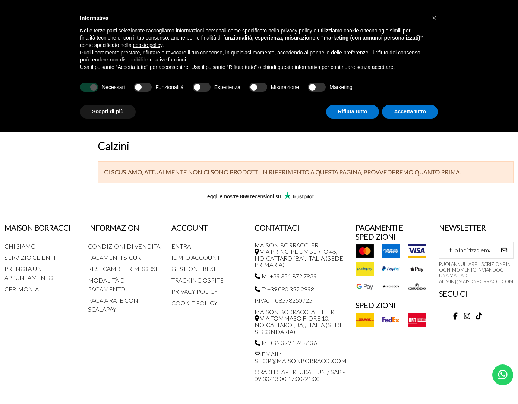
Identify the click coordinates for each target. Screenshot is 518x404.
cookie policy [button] (147, 45)
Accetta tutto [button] (410, 111)
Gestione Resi (193, 268)
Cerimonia (21, 289)
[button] (434, 18)
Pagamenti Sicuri (115, 257)
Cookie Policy (194, 302)
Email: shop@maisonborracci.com (301, 357)
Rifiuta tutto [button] (352, 111)
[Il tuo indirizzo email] (467, 250)
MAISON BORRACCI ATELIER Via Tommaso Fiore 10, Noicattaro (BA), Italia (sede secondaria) (299, 321)
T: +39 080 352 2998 (284, 289)
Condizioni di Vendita (124, 246)
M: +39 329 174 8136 (286, 342)
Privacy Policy (194, 291)
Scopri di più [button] (108, 111)
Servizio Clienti (30, 257)
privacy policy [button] (296, 31)
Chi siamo (20, 246)
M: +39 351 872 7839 (286, 276)
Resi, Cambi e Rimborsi (122, 268)
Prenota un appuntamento (28, 273)
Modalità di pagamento (107, 285)
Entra (181, 246)
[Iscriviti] (504, 250)
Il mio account (195, 257)
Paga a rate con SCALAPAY (113, 305)
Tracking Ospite (197, 280)
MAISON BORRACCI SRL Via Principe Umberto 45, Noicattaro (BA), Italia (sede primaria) (299, 255)
